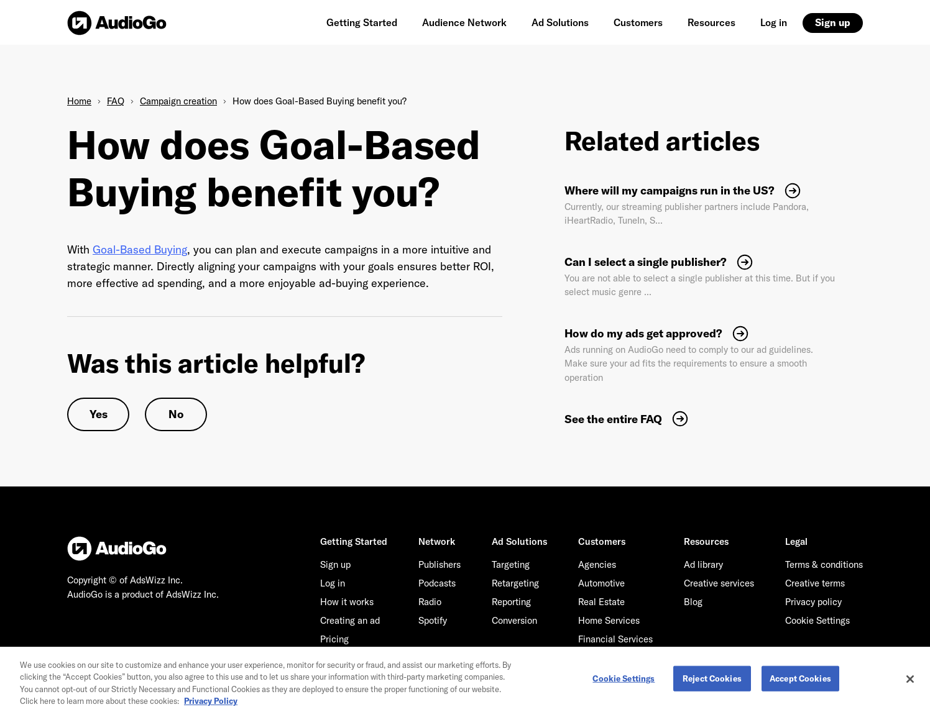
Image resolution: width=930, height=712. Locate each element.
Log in (773, 22)
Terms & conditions (824, 564)
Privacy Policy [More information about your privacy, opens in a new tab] (210, 705)
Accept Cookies (800, 682)
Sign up (832, 22)
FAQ (115, 101)
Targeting (511, 564)
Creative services (719, 583)
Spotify (432, 620)
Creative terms (815, 583)
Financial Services (615, 639)
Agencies (597, 564)
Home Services (609, 620)
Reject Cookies (712, 682)
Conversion (514, 620)
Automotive (601, 583)
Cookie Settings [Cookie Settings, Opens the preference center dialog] (623, 682)
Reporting (511, 601)
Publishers (439, 564)
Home (79, 101)
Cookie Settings (817, 620)
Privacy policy (813, 601)
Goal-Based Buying (140, 249)
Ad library (703, 564)
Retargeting (515, 583)
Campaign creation (178, 101)
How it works (347, 601)
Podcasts (437, 583)
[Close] (910, 682)
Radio (429, 601)
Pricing (334, 639)
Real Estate (601, 601)
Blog (693, 601)
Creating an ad (350, 620)
